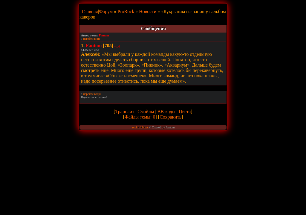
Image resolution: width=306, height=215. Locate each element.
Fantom (104, 35)
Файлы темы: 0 (140, 116)
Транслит (124, 111)
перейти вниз (91, 38)
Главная (90, 11)
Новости (147, 11)
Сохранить (170, 116)
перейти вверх (92, 94)
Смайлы (145, 111)
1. (83, 45)
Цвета (185, 111)
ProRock (125, 11)
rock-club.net (140, 127)
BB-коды (166, 111)
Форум (106, 11)
